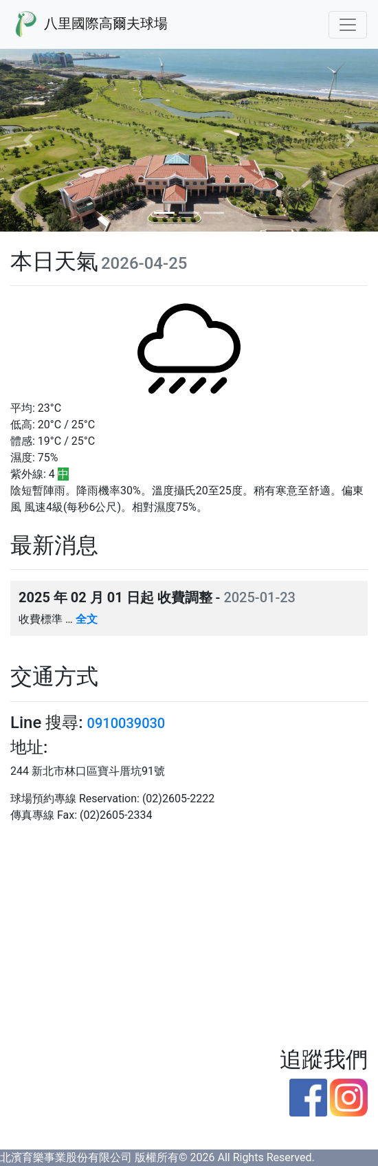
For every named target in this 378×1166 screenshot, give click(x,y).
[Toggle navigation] (348, 24)
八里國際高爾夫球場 (89, 24)
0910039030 (126, 723)
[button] (28, 140)
